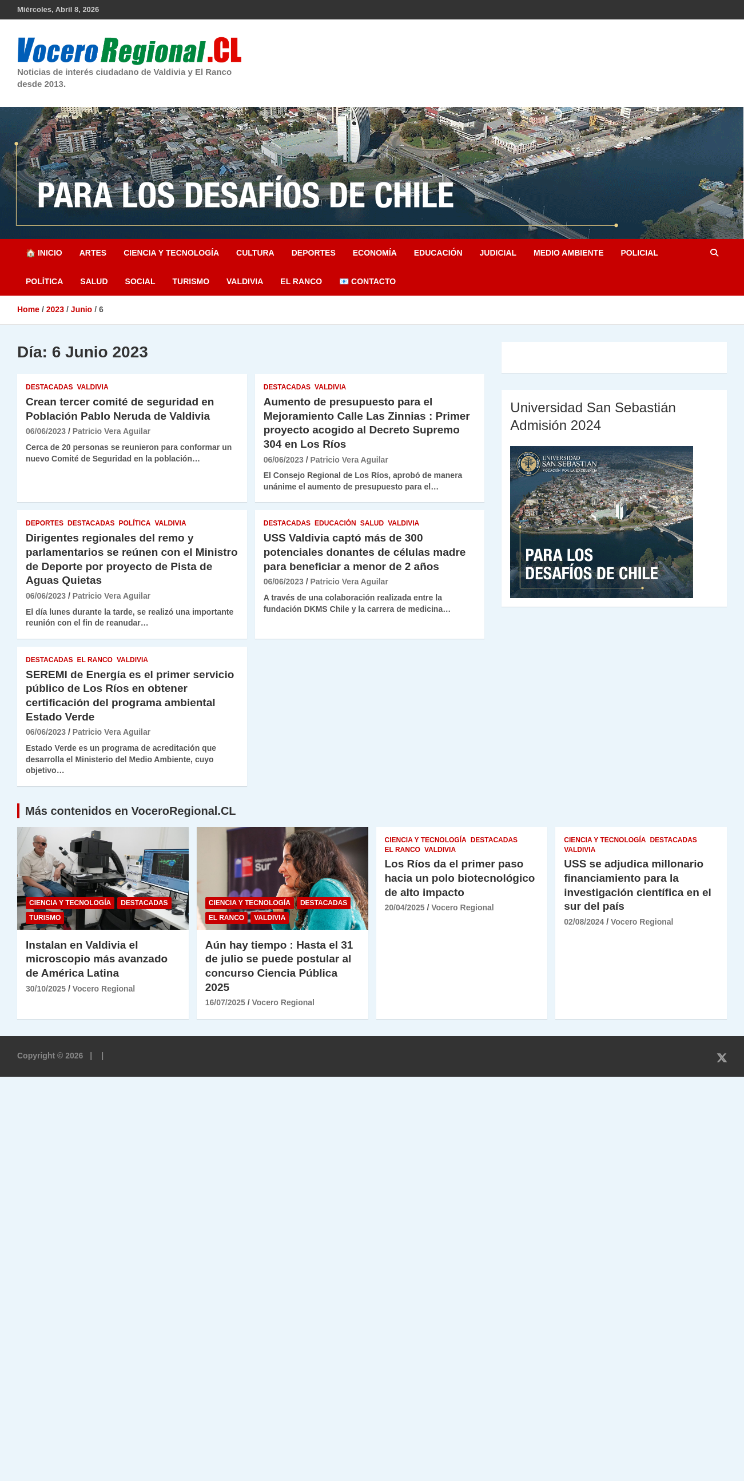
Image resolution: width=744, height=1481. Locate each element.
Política (44, 281)
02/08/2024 (584, 921)
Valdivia (244, 281)
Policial (639, 252)
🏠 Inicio (44, 252)
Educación (438, 252)
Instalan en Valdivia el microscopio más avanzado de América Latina (97, 959)
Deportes (314, 252)
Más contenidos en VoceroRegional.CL (130, 811)
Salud (94, 281)
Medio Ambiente (568, 252)
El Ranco (301, 281)
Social (140, 281)
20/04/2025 (405, 907)
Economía (375, 252)
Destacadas (49, 387)
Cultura (255, 252)
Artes (92, 252)
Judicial (498, 252)
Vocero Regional (104, 988)
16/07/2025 (225, 1002)
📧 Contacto (367, 281)
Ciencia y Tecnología (171, 252)
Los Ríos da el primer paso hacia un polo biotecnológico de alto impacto (460, 878)
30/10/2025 (46, 988)
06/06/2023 (46, 431)
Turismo (190, 281)
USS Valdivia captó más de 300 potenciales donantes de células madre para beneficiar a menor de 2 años (365, 552)
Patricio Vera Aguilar (111, 431)
